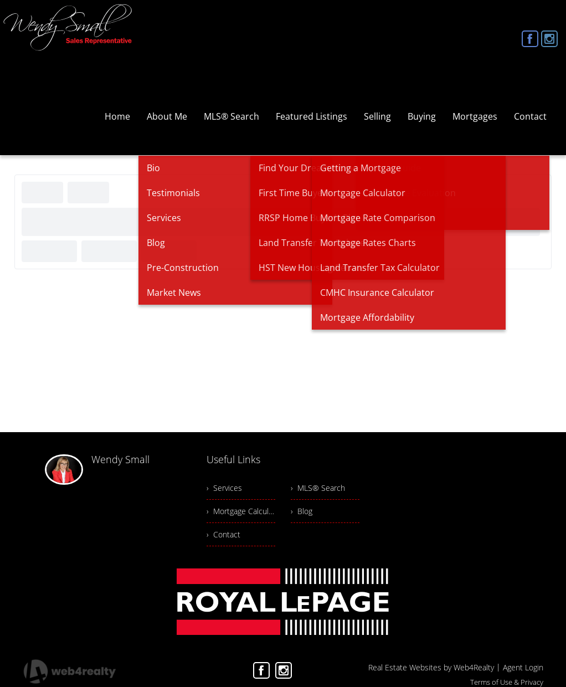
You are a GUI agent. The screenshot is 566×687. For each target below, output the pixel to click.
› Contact (223, 534)
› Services (224, 488)
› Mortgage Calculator (241, 511)
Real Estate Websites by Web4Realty (431, 667)
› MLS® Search (318, 488)
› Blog (301, 511)
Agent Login (523, 667)
